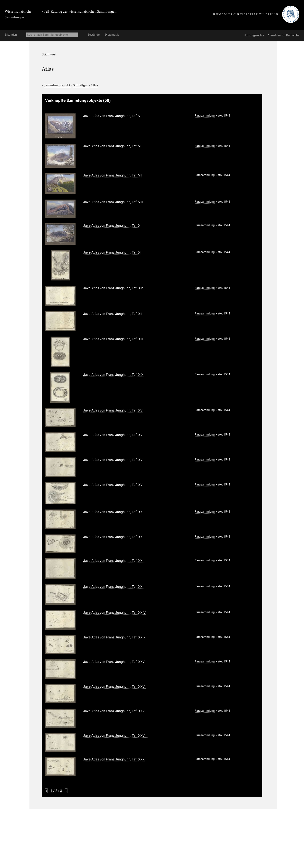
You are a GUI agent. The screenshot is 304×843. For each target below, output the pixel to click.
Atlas (94, 84)
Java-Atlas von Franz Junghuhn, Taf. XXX (114, 759)
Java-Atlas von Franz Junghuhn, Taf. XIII (113, 339)
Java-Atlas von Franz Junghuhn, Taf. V (111, 116)
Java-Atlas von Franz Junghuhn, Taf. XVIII (114, 485)
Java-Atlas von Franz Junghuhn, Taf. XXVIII (115, 735)
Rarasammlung (205, 115)
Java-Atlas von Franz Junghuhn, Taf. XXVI (114, 686)
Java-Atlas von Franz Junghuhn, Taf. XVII (113, 460)
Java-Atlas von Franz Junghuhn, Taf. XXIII (114, 586)
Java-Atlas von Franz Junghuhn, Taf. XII (112, 314)
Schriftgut (81, 84)
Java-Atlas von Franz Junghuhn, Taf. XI (112, 252)
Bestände (94, 34)
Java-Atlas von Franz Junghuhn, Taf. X (111, 225)
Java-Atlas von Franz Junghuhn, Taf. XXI (113, 537)
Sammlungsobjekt (57, 84)
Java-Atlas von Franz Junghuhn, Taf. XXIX (114, 637)
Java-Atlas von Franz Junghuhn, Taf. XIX (113, 375)
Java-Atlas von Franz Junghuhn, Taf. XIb (113, 288)
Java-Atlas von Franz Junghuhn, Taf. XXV (114, 662)
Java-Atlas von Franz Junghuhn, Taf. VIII (113, 202)
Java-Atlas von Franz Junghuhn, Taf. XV (112, 410)
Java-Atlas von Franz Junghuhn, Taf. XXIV (114, 612)
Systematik (111, 34)
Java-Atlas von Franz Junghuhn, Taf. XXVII (115, 711)
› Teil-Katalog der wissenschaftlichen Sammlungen (79, 11)
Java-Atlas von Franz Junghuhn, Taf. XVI (113, 435)
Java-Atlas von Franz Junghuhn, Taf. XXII (113, 561)
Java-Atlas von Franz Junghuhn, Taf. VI (112, 146)
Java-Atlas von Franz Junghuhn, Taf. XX (112, 512)
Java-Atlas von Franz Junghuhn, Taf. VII (112, 175)
